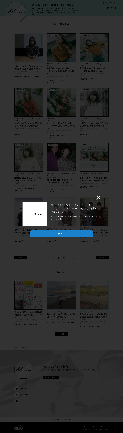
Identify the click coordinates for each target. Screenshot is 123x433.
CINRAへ (61, 234)
